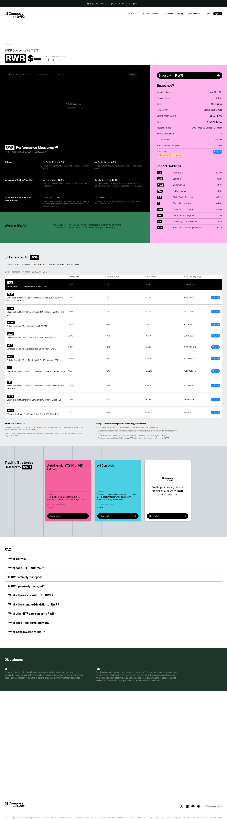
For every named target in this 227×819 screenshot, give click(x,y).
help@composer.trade (212, 806)
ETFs (9, 45)
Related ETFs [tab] (73, 264)
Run (133, 74)
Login (207, 13)
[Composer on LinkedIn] (187, 806)
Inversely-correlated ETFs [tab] (33, 264)
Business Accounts (151, 13)
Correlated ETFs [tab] (12, 264)
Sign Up (217, 13)
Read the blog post (129, 3)
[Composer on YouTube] (193, 806)
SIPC (131, 817)
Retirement (168, 13)
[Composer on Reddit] (199, 806)
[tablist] (113, 264)
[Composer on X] (181, 806)
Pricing (180, 13)
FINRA (124, 817)
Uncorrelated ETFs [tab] (56, 264)
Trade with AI (132, 13)
